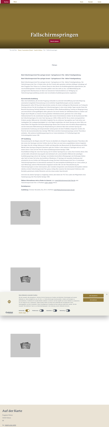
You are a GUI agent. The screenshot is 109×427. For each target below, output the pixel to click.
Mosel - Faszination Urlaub (25, 50)
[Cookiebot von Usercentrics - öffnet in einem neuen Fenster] (9, 424)
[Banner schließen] (106, 405)
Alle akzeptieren (93, 407)
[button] (5, 1)
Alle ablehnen (93, 411)
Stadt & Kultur (38, 50)
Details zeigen (22, 424)
